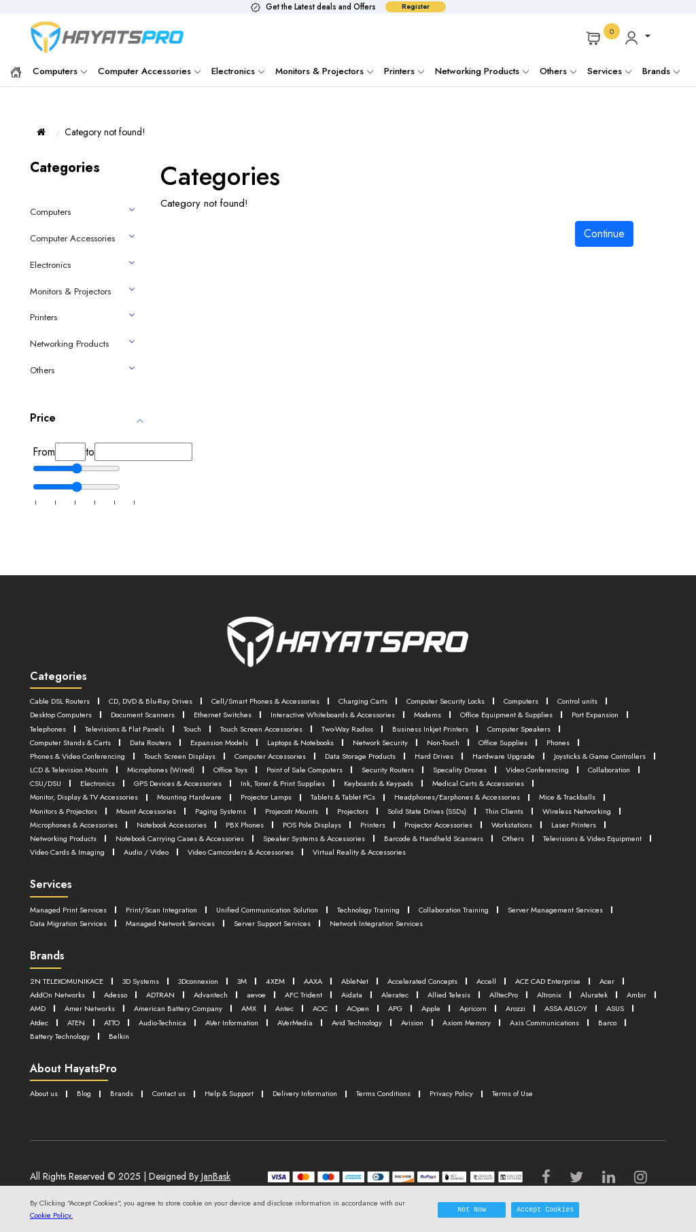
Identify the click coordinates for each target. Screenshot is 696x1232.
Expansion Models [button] (440, 740)
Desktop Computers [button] (132, 713)
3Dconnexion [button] (223, 997)
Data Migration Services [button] (205, 940)
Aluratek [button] (214, 1023)
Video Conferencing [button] (401, 778)
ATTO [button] (453, 1036)
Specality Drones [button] (312, 778)
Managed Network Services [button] (322, 940)
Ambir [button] (260, 1023)
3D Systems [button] (158, 997)
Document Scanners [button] (226, 713)
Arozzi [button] (218, 1036)
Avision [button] (188, 1049)
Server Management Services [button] (85, 940)
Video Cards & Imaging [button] (257, 857)
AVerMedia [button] (51, 1049)
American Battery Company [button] (458, 1023)
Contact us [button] (183, 1106)
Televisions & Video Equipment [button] (132, 857)
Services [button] (609, 71)
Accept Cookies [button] (545, 1209)
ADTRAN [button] (312, 1010)
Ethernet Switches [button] (316, 713)
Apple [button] (124, 1036)
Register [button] (416, 6)
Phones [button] (264, 753)
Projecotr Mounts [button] (229, 818)
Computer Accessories (149, 71)
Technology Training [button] (421, 927)
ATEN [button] (412, 1036)
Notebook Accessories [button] (196, 831)
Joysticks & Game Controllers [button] (343, 765)
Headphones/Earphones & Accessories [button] (374, 805)
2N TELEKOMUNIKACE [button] (74, 997)
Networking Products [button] (137, 844)
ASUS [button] (329, 1036)
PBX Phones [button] (279, 831)
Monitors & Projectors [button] (596, 805)
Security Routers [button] (232, 778)
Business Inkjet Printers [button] (71, 740)
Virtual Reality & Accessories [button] (84, 870)
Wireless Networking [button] (549, 818)
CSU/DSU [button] (547, 778)
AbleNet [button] (397, 997)
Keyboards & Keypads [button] (313, 791)
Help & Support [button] (251, 1106)
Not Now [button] (471, 1209)
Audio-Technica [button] (514, 1036)
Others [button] (42, 857)
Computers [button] (591, 700)
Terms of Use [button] (573, 1106)
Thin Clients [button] (468, 818)
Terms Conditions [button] (426, 1106)
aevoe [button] (420, 1010)
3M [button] (273, 997)
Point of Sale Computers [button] (137, 778)
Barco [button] (410, 1049)
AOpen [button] (43, 1036)
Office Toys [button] (51, 778)
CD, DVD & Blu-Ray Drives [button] (167, 700)
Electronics (237, 71)
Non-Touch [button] (134, 753)
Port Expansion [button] (186, 727)
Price (43, 418)
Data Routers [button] (363, 740)
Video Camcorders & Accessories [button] (462, 857)
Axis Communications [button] (339, 1049)
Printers (404, 71)
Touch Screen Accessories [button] (498, 727)
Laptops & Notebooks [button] (533, 740)
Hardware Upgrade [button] (232, 765)
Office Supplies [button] (203, 753)
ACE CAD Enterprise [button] (68, 1010)
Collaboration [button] (484, 778)
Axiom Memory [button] (250, 1049)
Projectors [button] (298, 818)
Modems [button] (549, 713)
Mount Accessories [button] (65, 818)
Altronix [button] (165, 1023)
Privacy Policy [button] (503, 1106)
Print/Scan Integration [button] (180, 927)
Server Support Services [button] (438, 940)
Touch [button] (417, 727)
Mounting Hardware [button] (68, 805)
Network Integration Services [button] (556, 940)
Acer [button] (135, 1010)
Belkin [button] (543, 1049)
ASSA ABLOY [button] (274, 1036)
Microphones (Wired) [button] (570, 765)
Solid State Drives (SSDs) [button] (381, 818)
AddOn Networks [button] (196, 1010)
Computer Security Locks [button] (505, 700)
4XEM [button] (309, 997)
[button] (637, 37)
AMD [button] (300, 1023)
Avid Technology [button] (124, 1049)
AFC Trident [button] (474, 1010)
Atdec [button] (370, 1036)
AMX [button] (539, 1023)
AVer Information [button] (595, 1036)
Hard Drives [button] (155, 765)
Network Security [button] (62, 753)
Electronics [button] (605, 778)
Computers (60, 71)
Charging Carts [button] (410, 700)
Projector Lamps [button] (155, 805)
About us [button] (46, 1106)
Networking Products (482, 71)
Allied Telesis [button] (55, 1023)
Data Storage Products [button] (72, 765)
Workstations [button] (573, 831)
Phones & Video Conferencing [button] (354, 753)
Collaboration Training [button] (522, 927)
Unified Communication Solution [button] (301, 927)
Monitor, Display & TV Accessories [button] (567, 791)
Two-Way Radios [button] (599, 727)
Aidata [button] (528, 1010)
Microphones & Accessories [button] (82, 831)
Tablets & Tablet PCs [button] (242, 805)
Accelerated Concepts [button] (474, 997)
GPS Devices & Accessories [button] (82, 791)
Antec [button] (579, 1023)
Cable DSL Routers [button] (64, 700)
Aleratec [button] (576, 1010)
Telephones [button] (253, 727)
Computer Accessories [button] (578, 753)
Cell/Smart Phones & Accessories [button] (298, 700)
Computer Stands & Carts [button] (273, 740)
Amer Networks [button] (358, 1023)
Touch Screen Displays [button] (474, 753)
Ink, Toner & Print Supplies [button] (203, 791)
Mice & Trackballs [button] (502, 805)
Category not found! (105, 132)
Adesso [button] (262, 1010)
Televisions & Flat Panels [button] (340, 727)
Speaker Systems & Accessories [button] (427, 844)
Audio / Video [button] (350, 857)
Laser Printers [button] (54, 844)
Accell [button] (548, 997)
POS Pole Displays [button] (352, 831)
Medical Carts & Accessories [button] (428, 791)
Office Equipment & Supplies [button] (85, 727)
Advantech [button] (369, 1010)
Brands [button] (661, 71)
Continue (604, 233)
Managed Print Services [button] (75, 927)
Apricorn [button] (170, 1036)
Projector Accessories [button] (491, 831)
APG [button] (85, 1036)
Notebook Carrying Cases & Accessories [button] (272, 844)
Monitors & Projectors (324, 71)
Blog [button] (90, 1106)
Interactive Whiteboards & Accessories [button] (441, 713)
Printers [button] (418, 831)
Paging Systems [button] (149, 818)
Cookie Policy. (51, 1215)
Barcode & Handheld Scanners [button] (565, 844)
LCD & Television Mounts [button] (464, 765)
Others (558, 71)
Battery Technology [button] (476, 1049)
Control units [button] (53, 713)
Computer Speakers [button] (169, 740)
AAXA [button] (351, 997)
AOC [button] (618, 1023)
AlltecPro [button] (116, 1023)
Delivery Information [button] (337, 1106)
